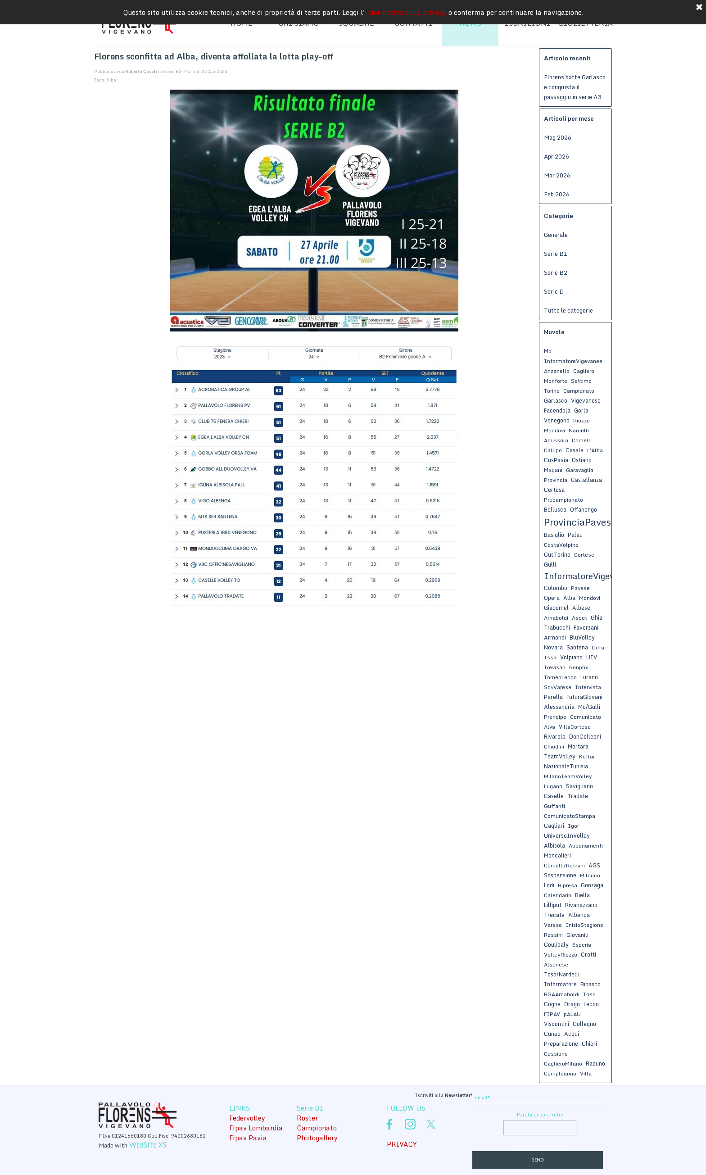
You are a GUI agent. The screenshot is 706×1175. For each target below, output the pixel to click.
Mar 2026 (557, 175)
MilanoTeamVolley (568, 776)
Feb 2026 (557, 194)
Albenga (579, 914)
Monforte (555, 381)
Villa (586, 1073)
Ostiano (582, 459)
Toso (589, 994)
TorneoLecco (560, 677)
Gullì (550, 564)
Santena (577, 647)
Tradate (577, 795)
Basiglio (554, 534)
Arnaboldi (556, 617)
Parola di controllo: (540, 1115)
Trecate (554, 914)
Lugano (553, 786)
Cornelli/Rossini (564, 865)
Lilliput (552, 904)
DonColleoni (585, 736)
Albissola (556, 440)
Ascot (579, 617)
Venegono (557, 420)
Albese (581, 607)
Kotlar (587, 756)
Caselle (554, 795)
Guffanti (554, 806)
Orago (572, 1003)
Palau (575, 534)
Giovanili (577, 934)
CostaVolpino (561, 544)
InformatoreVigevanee (573, 361)
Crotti (588, 954)
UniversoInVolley (567, 835)
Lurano (589, 676)
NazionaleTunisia (566, 766)
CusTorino (557, 554)
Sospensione (560, 875)
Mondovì (589, 598)
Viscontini (556, 1023)
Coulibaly (556, 944)
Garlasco (555, 400)
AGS (594, 865)
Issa (550, 657)
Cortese (584, 554)
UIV (591, 657)
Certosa (554, 489)
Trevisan (555, 667)
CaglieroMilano (563, 1063)
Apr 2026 (556, 156)
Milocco (590, 875)
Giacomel (556, 607)
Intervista (588, 687)
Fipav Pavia (248, 1137)
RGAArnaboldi (561, 994)
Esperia (581, 944)
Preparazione (561, 1043)
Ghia (596, 617)
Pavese (580, 588)
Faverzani (586, 627)
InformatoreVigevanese (590, 576)
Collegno (584, 1023)
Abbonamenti (586, 845)
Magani (553, 469)
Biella (582, 894)
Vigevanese (586, 400)
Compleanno (560, 1073)
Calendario (557, 895)
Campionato (578, 390)
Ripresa (567, 885)
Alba (111, 80)
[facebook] (389, 1124)
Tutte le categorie (568, 310)
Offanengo (583, 509)
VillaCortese (575, 726)
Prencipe (555, 716)
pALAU (572, 1014)
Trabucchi (557, 627)
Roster (307, 1117)
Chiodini (554, 746)
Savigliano (579, 785)
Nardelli (579, 430)
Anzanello (557, 371)
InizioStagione (584, 925)
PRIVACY (402, 1144)
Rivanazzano (581, 904)
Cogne (552, 1003)
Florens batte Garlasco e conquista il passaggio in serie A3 (575, 87)
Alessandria (559, 706)
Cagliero (583, 371)
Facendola (557, 410)
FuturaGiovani (584, 696)
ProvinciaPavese (580, 522)
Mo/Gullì (589, 706)
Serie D (554, 291)
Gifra (598, 647)
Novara (553, 647)
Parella (553, 696)
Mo (548, 350)
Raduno (595, 1063)
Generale (556, 235)
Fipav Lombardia (256, 1127)
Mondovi (554, 430)
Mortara (578, 746)
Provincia (555, 480)
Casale (575, 449)
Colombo (555, 587)
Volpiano (571, 657)
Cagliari (554, 825)
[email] (537, 1097)
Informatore (560, 984)
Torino (552, 390)
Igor (573, 825)
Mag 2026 (557, 137)
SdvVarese (557, 687)
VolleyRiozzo (560, 954)
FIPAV (552, 1014)
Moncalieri (557, 855)
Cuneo (552, 1033)
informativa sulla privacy (406, 12)
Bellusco (555, 509)
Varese (553, 925)
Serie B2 (555, 272)
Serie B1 (555, 254)
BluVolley (582, 637)
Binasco (590, 984)
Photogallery (317, 1137)
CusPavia (556, 459)
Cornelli (582, 440)
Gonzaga (592, 884)
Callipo (553, 450)
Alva (549, 726)
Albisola (554, 845)
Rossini (553, 934)
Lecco (591, 1003)
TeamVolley (559, 756)
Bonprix (578, 667)
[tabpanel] (404, 1094)
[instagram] (410, 1124)
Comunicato (585, 716)
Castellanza (586, 479)
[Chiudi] (699, 7)
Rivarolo (555, 736)
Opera (552, 597)
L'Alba (595, 450)
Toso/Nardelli (561, 974)
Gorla (581, 410)
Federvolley (247, 1117)
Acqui (571, 1033)
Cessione (556, 1053)
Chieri (589, 1043)
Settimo (581, 381)
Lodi (549, 884)
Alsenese (556, 964)
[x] (431, 1124)
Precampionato (563, 499)
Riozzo (581, 420)
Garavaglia (579, 470)
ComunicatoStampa (569, 816)
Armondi (555, 637)
